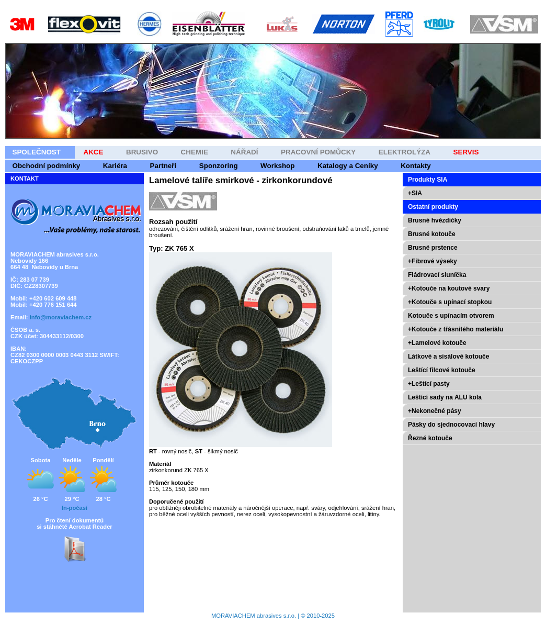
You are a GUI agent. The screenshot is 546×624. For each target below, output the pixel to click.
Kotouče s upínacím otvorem (451, 315)
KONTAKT (24, 178)
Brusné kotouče (432, 234)
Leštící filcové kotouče (441, 370)
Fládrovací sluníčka (437, 274)
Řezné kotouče (430, 438)
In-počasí (74, 508)
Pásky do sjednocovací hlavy (451, 424)
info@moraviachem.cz (61, 317)
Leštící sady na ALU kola (445, 397)
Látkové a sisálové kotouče (448, 356)
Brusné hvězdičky (434, 220)
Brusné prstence (433, 247)
